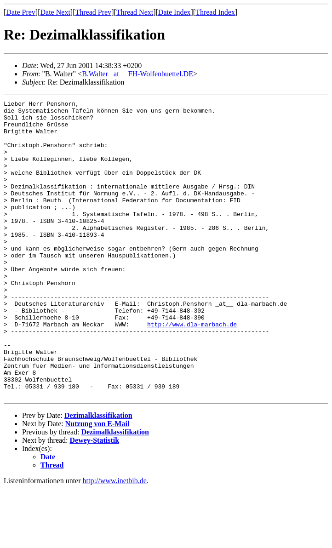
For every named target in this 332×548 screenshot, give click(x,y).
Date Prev (20, 12)
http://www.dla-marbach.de (192, 369)
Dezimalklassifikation (98, 475)
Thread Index (215, 12)
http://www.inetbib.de (115, 540)
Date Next (55, 12)
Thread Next (134, 12)
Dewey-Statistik (95, 499)
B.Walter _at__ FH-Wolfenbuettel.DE (137, 74)
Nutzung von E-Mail (97, 483)
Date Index (174, 12)
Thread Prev (93, 12)
